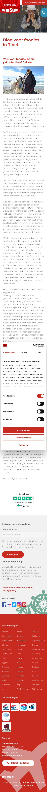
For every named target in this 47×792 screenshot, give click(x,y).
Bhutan (5, 645)
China (4, 658)
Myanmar (21, 680)
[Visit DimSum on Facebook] (4, 604)
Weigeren (23, 445)
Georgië (5, 676)
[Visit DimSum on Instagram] (5, 777)
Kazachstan (22, 640)
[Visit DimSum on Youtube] (8, 777)
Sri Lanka (36, 654)
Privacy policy (9, 590)
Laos (19, 654)
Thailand (35, 667)
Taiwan (35, 662)
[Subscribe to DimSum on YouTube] (24, 604)
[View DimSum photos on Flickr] (9, 604)
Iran (3, 689)
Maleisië (20, 662)
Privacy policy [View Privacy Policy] (30, 782)
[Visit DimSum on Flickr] (10, 777)
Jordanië (20, 636)
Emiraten (6, 667)
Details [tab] (24, 352)
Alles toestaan (23, 430)
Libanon (20, 658)
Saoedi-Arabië (38, 649)
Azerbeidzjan (7, 636)
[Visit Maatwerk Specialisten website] (6, 726)
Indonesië (6, 685)
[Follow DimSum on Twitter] (14, 604)
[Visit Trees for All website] (6, 716)
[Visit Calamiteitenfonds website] (32, 706)
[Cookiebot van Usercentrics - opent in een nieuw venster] (33, 345)
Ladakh (20, 649)
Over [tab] (39, 352)
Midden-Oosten (20, 669)
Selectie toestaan (23, 438)
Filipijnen (6, 671)
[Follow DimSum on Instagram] (19, 604)
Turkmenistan (38, 680)
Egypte (5, 662)
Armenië (5, 632)
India (4, 680)
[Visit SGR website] (6, 706)
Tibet (34, 671)
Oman (35, 632)
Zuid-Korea (37, 689)
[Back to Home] (10, 6)
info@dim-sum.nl (12, 755)
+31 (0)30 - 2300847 (18, 763)
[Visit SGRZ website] (15, 706)
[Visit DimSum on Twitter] (13, 777)
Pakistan (36, 636)
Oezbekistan (22, 689)
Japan (19, 632)
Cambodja (6, 649)
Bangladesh (7, 640)
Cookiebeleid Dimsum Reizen (17, 587)
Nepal (19, 685)
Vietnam (36, 685)
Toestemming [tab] (9, 352)
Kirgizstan (21, 645)
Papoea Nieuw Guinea (38, 642)
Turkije (35, 676)
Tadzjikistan (37, 658)
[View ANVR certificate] (23, 706)
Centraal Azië (7, 654)
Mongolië (21, 676)
